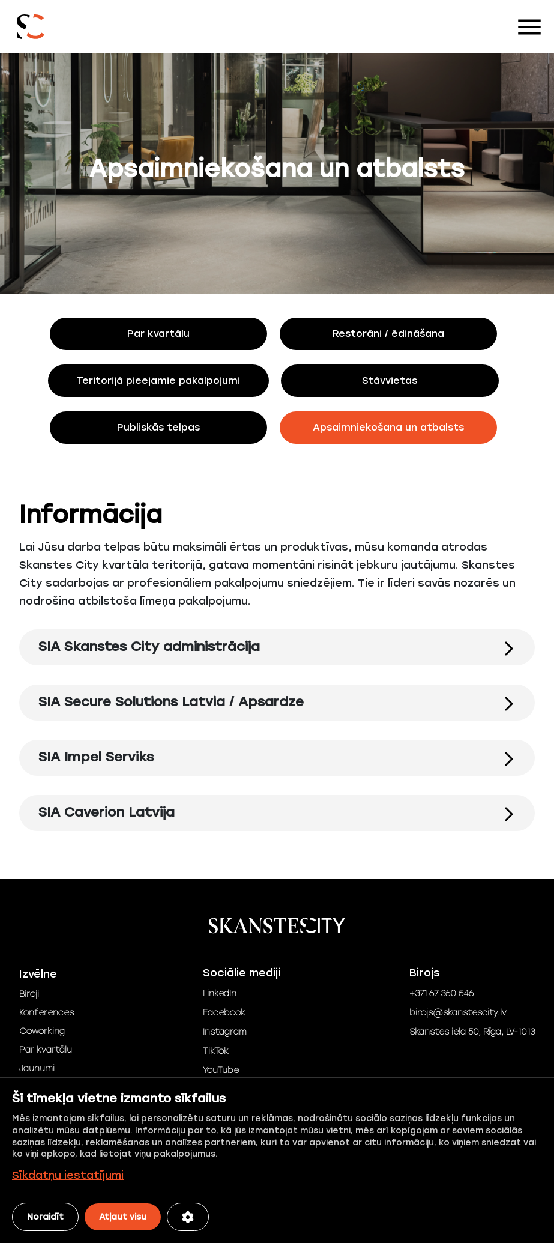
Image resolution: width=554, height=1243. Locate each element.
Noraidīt (45, 1217)
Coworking (42, 1031)
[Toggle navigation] (529, 27)
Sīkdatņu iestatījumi (68, 1175)
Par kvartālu (45, 1049)
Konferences (46, 1012)
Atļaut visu (122, 1217)
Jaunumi (37, 1068)
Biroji (29, 994)
